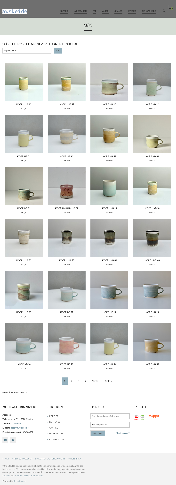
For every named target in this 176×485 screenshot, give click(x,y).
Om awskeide (149, 8)
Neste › (95, 381)
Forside (53, 416)
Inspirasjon (56, 433)
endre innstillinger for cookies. (29, 475)
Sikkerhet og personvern (50, 458)
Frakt (5, 458)
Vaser (105, 8)
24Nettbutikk (20, 481)
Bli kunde (54, 422)
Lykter (132, 8)
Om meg (53, 427)
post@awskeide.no (20, 428)
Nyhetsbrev (74, 458)
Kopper (64, 8)
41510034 (16, 423)
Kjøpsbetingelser (22, 458)
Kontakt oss (56, 439)
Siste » (108, 381)
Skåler (118, 8)
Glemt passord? (123, 433)
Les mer (6, 475)
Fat (94, 8)
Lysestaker (80, 8)
